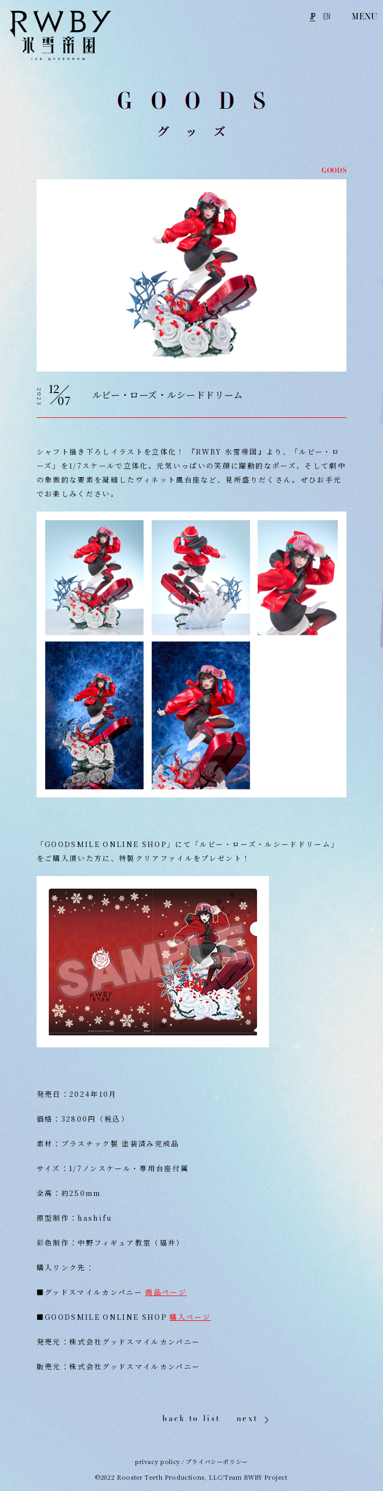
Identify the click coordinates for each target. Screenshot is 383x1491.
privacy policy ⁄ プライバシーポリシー (191, 1461)
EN (326, 16)
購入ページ (190, 1317)
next (247, 1418)
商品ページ (166, 1292)
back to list (191, 1418)
